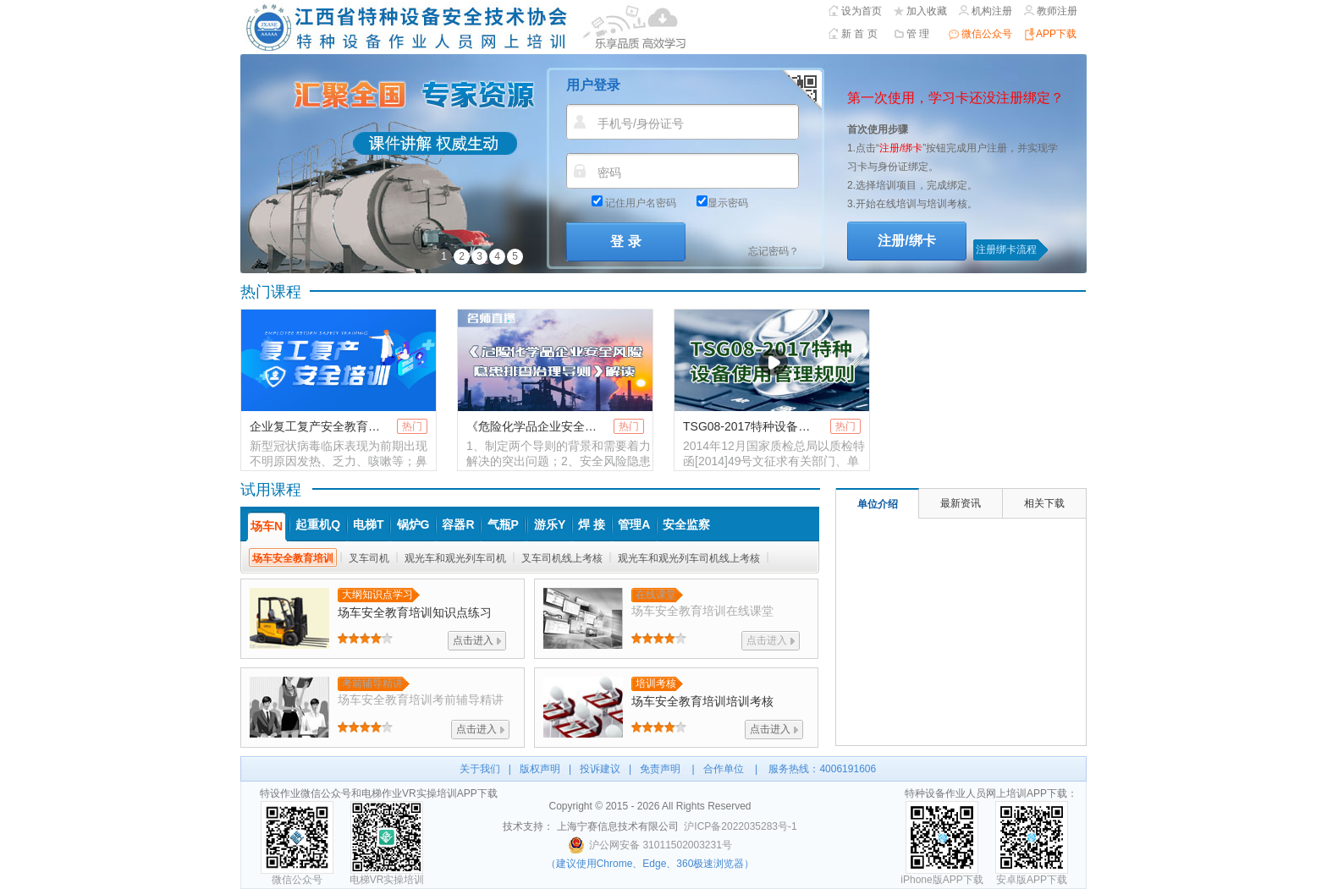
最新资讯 (960, 503)
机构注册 (992, 11)
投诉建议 (600, 769)
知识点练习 (415, 612)
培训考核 (702, 701)
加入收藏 (926, 11)
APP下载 (1056, 34)
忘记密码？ (773, 251)
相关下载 (1044, 503)
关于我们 (480, 769)
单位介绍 (877, 504)
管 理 (917, 34)
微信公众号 (986, 34)
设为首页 (861, 11)
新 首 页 (859, 34)
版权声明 (540, 769)
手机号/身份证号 (640, 123)
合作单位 (723, 769)
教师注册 (1057, 11)
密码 (609, 172)
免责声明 (660, 769)
